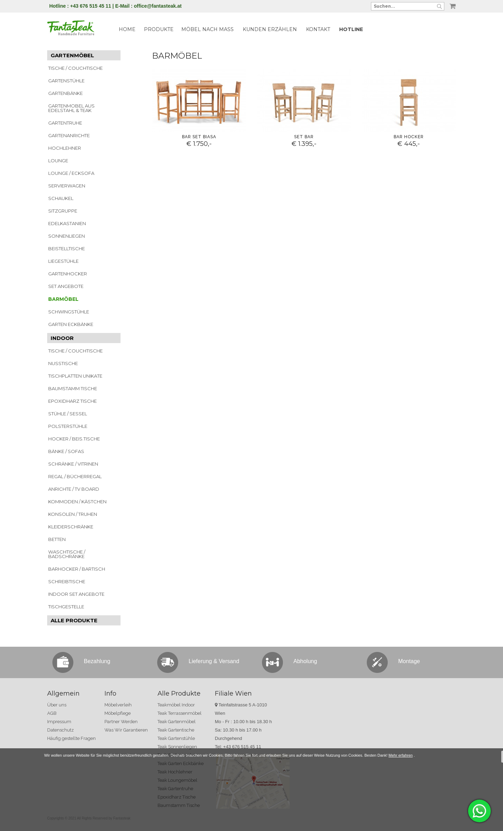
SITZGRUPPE (62, 211)
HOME (127, 29)
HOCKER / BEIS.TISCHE (74, 439)
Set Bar (304, 136)
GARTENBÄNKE (65, 93)
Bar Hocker (409, 136)
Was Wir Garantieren (126, 730)
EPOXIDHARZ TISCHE (72, 401)
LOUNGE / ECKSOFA (71, 173)
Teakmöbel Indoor (176, 704)
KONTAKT (318, 29)
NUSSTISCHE (63, 363)
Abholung (305, 661)
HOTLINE (351, 29)
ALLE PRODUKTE (74, 620)
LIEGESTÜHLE (63, 261)
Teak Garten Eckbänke (181, 763)
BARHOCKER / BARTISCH (76, 569)
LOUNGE (58, 160)
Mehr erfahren (400, 796)
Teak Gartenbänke (176, 755)
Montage (409, 661)
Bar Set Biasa (199, 136)
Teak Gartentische (176, 730)
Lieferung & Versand (214, 661)
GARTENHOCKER (67, 273)
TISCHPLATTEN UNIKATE (75, 376)
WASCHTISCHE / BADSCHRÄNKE (66, 554)
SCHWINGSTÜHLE (68, 311)
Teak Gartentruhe (175, 788)
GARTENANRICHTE (69, 135)
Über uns (56, 704)
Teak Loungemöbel (177, 780)
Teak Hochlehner (175, 771)
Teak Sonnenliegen (177, 746)
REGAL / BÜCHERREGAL (75, 476)
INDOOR (62, 338)
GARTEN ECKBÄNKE (70, 324)
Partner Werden (121, 721)
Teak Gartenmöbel (177, 721)
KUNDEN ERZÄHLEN (270, 29)
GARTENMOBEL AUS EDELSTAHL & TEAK (71, 108)
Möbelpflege (117, 713)
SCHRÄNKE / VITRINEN (73, 464)
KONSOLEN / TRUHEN (72, 514)
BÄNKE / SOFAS (66, 451)
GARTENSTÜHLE (66, 80)
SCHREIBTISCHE (66, 581)
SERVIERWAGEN (66, 185)
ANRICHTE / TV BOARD (73, 489)
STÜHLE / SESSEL (67, 413)
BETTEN (57, 539)
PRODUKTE (159, 29)
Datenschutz (60, 730)
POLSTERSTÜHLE (67, 426)
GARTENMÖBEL (72, 55)
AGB (52, 713)
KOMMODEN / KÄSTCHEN (77, 501)
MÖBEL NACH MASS (207, 29)
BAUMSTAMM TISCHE (72, 388)
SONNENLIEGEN (66, 236)
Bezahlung (97, 661)
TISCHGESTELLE (66, 606)
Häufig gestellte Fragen (71, 738)
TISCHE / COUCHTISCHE (75, 68)
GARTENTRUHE (65, 123)
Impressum (59, 721)
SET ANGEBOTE (65, 286)
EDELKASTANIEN (67, 223)
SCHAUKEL (60, 198)
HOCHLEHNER (64, 148)
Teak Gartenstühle (176, 738)
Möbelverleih (118, 704)
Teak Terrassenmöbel (180, 713)
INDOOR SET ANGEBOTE (76, 594)
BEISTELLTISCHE (66, 248)
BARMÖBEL (63, 299)
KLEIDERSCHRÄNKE (70, 526)
